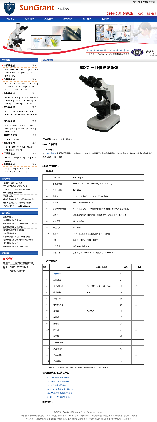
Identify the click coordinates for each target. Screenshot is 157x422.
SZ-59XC (31, 128)
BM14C (8, 139)
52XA (12, 70)
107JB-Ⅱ (19, 168)
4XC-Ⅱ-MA (33, 70)
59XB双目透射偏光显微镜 (58, 381)
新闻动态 (67, 19)
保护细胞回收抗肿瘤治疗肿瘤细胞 (17, 203)
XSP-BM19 (16, 104)
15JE (15, 172)
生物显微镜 (9, 93)
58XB (7, 132)
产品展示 (48, 19)
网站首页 (136, 2)
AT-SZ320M (20, 87)
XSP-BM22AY (19, 114)
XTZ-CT (33, 83)
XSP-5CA (34, 97)
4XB (13, 76)
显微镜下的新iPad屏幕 (12, 183)
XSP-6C (17, 101)
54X (7, 70)
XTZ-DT (25, 83)
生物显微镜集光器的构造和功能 (16, 237)
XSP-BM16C (10, 147)
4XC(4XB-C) (23, 73)
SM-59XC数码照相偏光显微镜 (60, 393)
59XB (13, 132)
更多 (34, 65)
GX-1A (7, 161)
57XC (7, 128)
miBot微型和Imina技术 (12, 193)
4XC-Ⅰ (32, 73)
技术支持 (87, 19)
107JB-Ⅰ (22, 172)
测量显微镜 (9, 164)
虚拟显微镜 (8, 217)
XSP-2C (9, 101)
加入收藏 (144, 2)
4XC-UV (24, 70)
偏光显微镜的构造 (10, 243)
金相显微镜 (9, 65)
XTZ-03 (24, 90)
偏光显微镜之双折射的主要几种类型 (18, 240)
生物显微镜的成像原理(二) (14, 227)
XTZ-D (7, 90)
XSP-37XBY (10, 111)
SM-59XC (21, 128)
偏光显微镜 (9, 121)
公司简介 (29, 19)
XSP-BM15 (27, 101)
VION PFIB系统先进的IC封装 (15, 186)
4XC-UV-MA (11, 73)
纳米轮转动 (8, 196)
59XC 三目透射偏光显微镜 (58, 397)
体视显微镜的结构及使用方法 (15, 246)
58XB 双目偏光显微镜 (56, 385)
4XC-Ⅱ (8, 76)
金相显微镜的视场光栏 (12, 220)
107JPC (8, 172)
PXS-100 (15, 90)
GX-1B (21, 158)
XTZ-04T (8, 83)
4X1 (17, 70)
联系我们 (152, 2)
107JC (27, 168)
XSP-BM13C (32, 114)
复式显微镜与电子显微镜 (13, 230)
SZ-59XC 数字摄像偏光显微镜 (60, 389)
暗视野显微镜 (10, 135)
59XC (13, 128)
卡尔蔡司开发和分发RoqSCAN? (16, 206)
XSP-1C (15, 97)
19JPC (34, 158)
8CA (7, 125)
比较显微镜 (9, 143)
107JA (12, 168)
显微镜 (56, 274)
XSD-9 (7, 97)
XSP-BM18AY (22, 111)
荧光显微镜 (9, 107)
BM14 (15, 139)
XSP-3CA (24, 97)
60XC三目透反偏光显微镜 (58, 377)
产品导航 (6, 60)
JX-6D (14, 158)
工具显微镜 (9, 153)
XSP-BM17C (22, 147)
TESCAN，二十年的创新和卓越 (16, 189)
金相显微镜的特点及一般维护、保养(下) (20, 223)
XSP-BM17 (16, 150)
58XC (32, 125)
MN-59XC (14, 125)
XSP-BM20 (26, 104)
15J (6, 168)
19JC (27, 158)
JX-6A (7, 158)
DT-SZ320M (31, 87)
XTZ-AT (17, 83)
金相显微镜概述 (9, 233)
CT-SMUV (9, 87)
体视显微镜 (9, 79)
